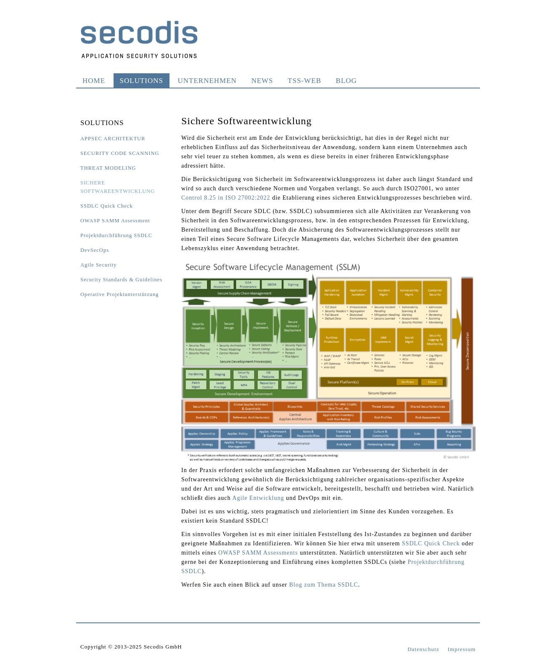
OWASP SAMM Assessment (115, 221)
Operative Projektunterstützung (119, 294)
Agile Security (98, 265)
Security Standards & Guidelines (121, 280)
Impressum (461, 649)
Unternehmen (207, 81)
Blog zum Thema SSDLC (323, 585)
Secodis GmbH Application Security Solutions (139, 39)
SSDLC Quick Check (106, 206)
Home (93, 81)
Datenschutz (423, 649)
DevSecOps (94, 250)
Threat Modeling (108, 168)
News (262, 81)
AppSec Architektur (112, 138)
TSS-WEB (304, 81)
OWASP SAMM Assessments (258, 553)
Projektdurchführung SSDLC (116, 235)
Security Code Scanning (119, 153)
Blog (346, 81)
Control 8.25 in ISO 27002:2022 (225, 198)
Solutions (141, 81)
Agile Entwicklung (258, 498)
